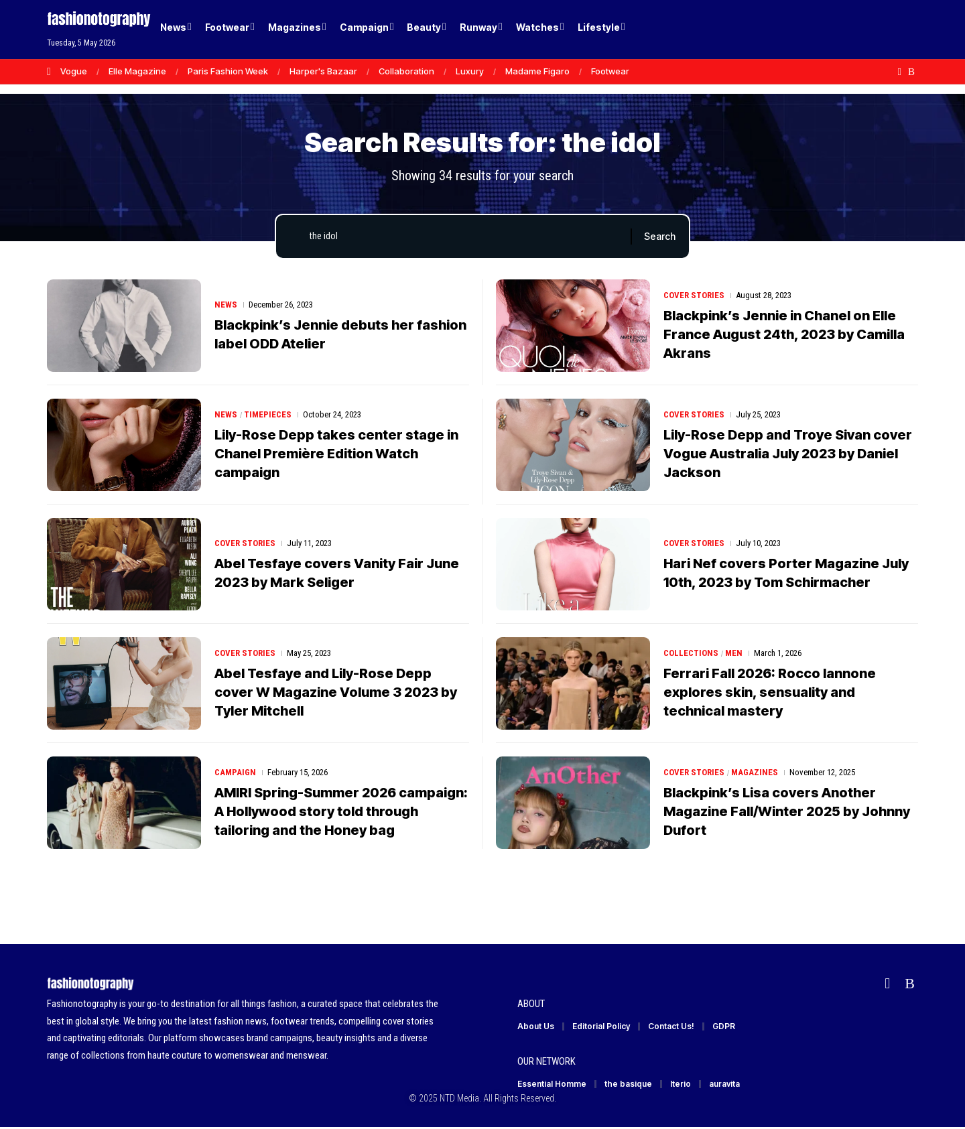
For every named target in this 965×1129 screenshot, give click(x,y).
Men (734, 653)
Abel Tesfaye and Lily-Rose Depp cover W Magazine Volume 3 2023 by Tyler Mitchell (335, 692)
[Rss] (911, 72)
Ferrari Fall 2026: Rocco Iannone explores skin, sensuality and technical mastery (769, 692)
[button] (885, 29)
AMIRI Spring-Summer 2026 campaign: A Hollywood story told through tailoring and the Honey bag (341, 811)
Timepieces (268, 414)
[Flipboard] (900, 72)
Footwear (610, 71)
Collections (690, 653)
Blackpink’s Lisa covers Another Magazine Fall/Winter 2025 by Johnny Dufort (786, 811)
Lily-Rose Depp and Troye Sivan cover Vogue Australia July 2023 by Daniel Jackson (787, 453)
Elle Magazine (137, 71)
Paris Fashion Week (228, 71)
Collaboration (406, 71)
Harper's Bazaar (323, 71)
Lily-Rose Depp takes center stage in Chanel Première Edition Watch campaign (336, 453)
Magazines (754, 772)
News (225, 305)
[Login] (856, 29)
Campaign (235, 772)
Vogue (73, 71)
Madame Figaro (537, 71)
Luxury (470, 71)
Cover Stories (693, 295)
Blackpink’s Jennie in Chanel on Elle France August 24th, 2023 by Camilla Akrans (784, 334)
